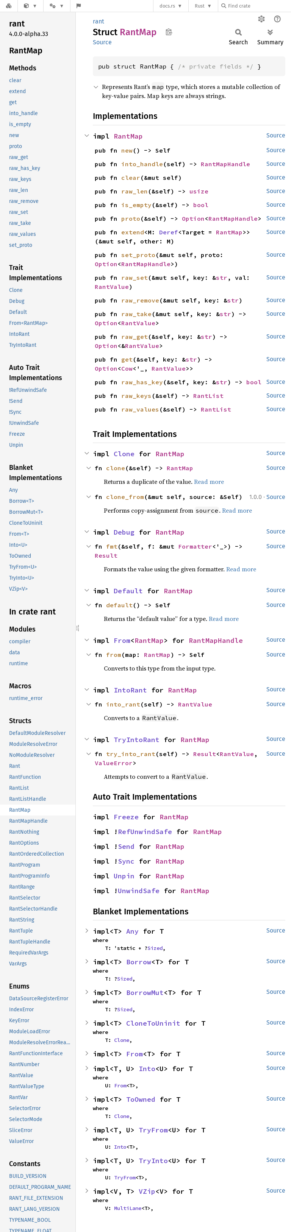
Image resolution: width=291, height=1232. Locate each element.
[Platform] (57, 6)
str (221, 277)
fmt (111, 546)
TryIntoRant (137, 739)
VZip (147, 1191)
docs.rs (167, 6)
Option (193, 218)
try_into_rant (130, 754)
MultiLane (127, 1208)
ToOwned (140, 1099)
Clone (124, 453)
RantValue (112, 286)
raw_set (134, 277)
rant (98, 21)
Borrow (138, 962)
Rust (200, 6)
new (127, 150)
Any (132, 931)
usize (198, 191)
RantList (208, 395)
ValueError (114, 763)
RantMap (128, 136)
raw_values (140, 409)
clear (130, 177)
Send (126, 846)
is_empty (136, 205)
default (119, 605)
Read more (209, 481)
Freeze (126, 816)
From (122, 640)
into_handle (142, 164)
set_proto (138, 255)
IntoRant (130, 690)
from (113, 654)
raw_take (136, 314)
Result (106, 555)
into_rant (123, 704)
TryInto (153, 1160)
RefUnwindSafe (145, 831)
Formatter (195, 546)
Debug (124, 532)
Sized (155, 948)
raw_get (134, 336)
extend (132, 232)
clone (115, 468)
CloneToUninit (153, 1023)
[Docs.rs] (8, 6)
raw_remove (140, 300)
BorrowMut (145, 992)
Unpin (124, 876)
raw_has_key (142, 382)
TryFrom (153, 1130)
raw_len (134, 191)
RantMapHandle (225, 164)
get (127, 359)
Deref (168, 232)
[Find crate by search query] (259, 6)
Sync (126, 861)
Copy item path (169, 31)
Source (102, 42)
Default (128, 590)
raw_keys (136, 395)
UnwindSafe (139, 890)
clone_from (125, 497)
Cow (127, 368)
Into (147, 1068)
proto (130, 218)
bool (200, 205)
